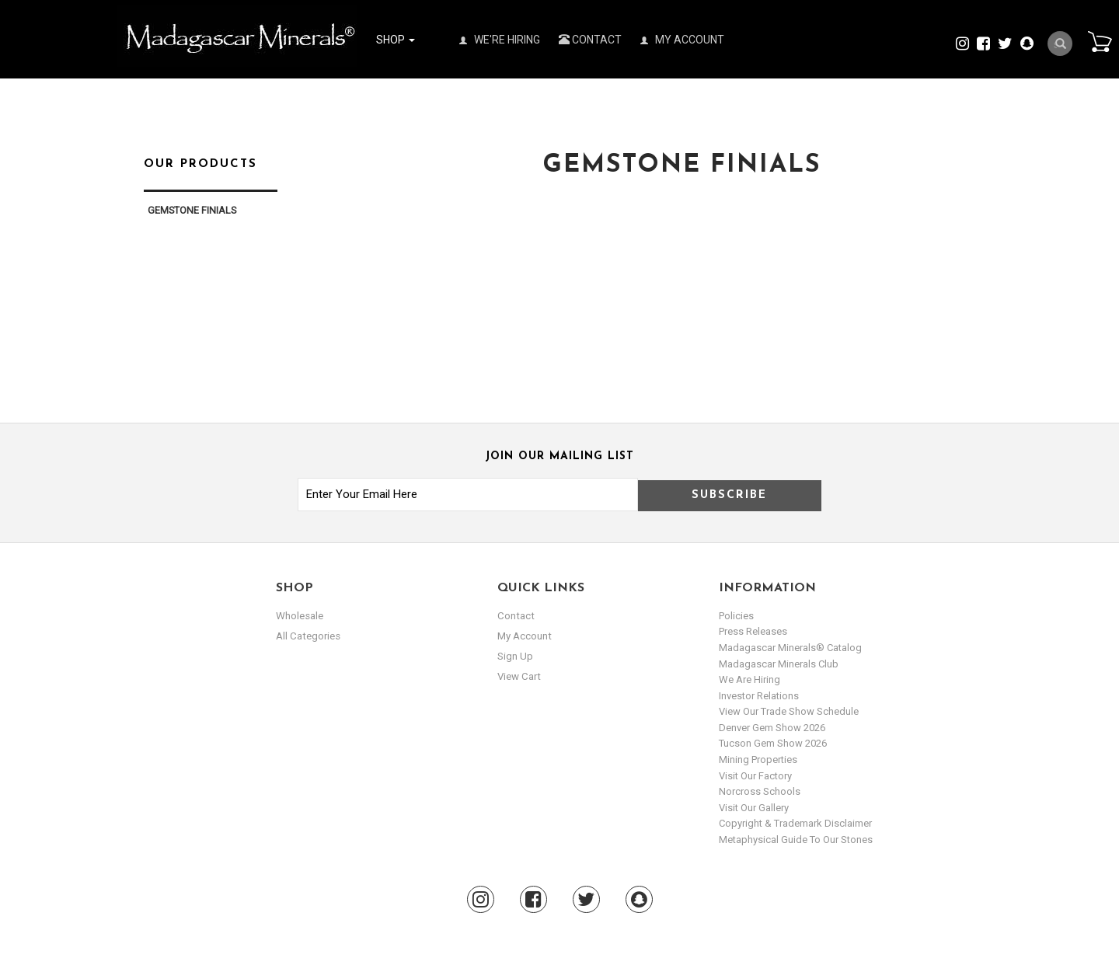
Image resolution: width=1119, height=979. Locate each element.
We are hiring (749, 679)
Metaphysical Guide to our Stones (796, 839)
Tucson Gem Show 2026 (773, 743)
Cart (1096, 41)
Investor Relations (759, 696)
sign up (515, 655)
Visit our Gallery (754, 808)
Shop (395, 39)
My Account (682, 39)
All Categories (307, 635)
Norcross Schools (759, 791)
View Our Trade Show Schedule (789, 711)
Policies (736, 616)
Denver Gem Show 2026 (772, 727)
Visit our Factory (755, 776)
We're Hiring (499, 39)
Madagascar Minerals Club (778, 664)
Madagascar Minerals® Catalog (790, 647)
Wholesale (299, 616)
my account (524, 635)
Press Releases (753, 631)
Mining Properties (758, 759)
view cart (518, 675)
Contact (590, 39)
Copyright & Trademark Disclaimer (795, 823)
